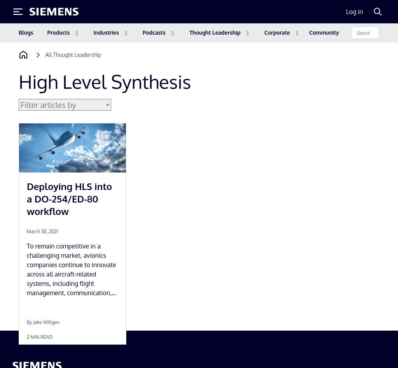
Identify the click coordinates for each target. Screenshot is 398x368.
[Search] (378, 11)
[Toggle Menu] (17, 11)
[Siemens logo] (54, 12)
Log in (354, 12)
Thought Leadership (215, 32)
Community (324, 32)
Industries (106, 32)
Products (58, 32)
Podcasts (154, 32)
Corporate (277, 32)
